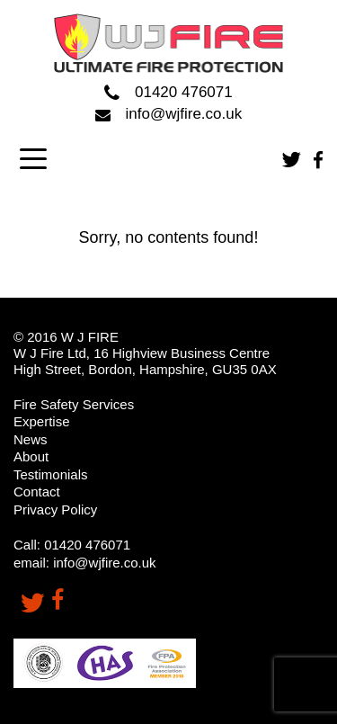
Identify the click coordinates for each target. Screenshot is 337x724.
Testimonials (50, 474)
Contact (36, 491)
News (30, 439)
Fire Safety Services (73, 404)
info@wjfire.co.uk (168, 113)
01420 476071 (168, 93)
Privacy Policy (55, 509)
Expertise (41, 421)
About (31, 456)
